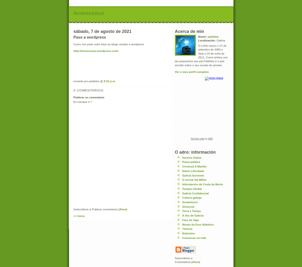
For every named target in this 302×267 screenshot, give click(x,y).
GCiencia (188, 206)
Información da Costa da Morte (202, 184)
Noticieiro (188, 233)
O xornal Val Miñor (194, 179)
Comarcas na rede (194, 237)
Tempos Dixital (192, 188)
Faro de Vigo (190, 220)
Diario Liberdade (193, 170)
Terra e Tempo (191, 210)
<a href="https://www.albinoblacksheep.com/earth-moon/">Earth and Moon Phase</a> (202, 110)
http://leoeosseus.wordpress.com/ (96, 50)
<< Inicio (79, 215)
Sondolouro (190, 202)
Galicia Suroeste (193, 175)
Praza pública (191, 161)
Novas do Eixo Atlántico (198, 224)
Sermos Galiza (192, 157)
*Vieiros (187, 228)
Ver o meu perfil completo (192, 71)
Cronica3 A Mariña (194, 166)
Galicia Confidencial (195, 193)
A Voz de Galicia (193, 215)
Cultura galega (192, 197)
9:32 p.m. (110, 81)
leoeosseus (89, 13)
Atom (122, 209)
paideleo (213, 36)
